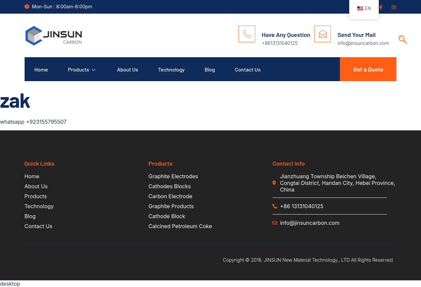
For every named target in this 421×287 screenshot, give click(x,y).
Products (82, 69)
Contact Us (248, 69)
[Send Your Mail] (322, 34)
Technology (171, 69)
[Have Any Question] (247, 34)
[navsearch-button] (400, 33)
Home (41, 69)
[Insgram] (393, 7)
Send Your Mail (357, 34)
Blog (210, 69)
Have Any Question (286, 34)
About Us (127, 69)
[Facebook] (380, 7)
